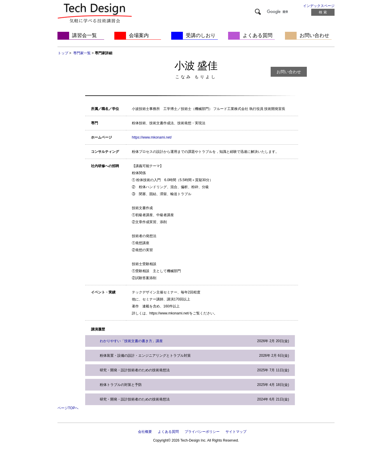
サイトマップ (235, 432)
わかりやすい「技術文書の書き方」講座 (131, 341)
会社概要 (145, 432)
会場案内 (139, 35)
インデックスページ (319, 6)
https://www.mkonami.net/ (152, 137)
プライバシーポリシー (202, 432)
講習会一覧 (84, 35)
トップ (63, 53)
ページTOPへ (67, 408)
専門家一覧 (82, 53)
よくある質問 (257, 35)
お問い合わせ (314, 35)
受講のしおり (201, 35)
